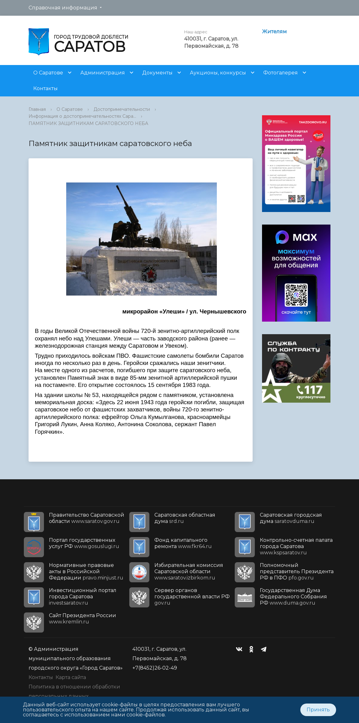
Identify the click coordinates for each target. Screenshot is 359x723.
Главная (37, 109)
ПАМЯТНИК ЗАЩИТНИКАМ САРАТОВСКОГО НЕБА (88, 123)
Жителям (274, 32)
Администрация (102, 73)
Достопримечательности (122, 109)
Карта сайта (71, 677)
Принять (318, 710)
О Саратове (48, 73)
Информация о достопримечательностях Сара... (82, 116)
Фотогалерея (280, 73)
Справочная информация (63, 8)
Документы (157, 73)
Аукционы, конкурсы (218, 73)
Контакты (45, 88)
